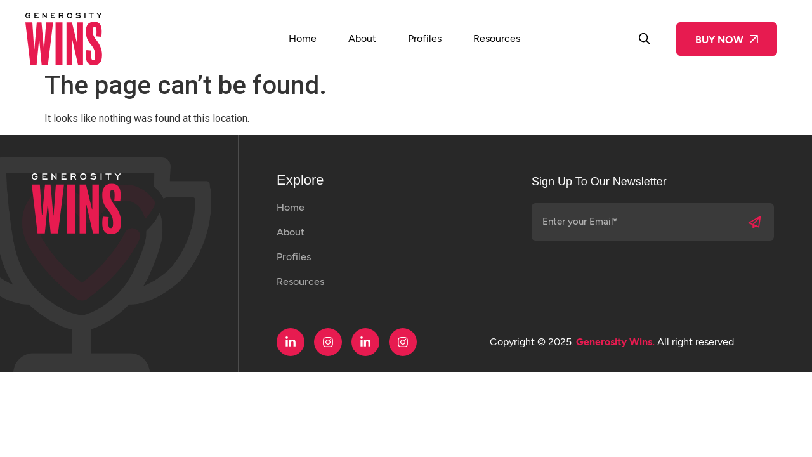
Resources (496, 38)
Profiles (425, 38)
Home (303, 38)
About (362, 38)
